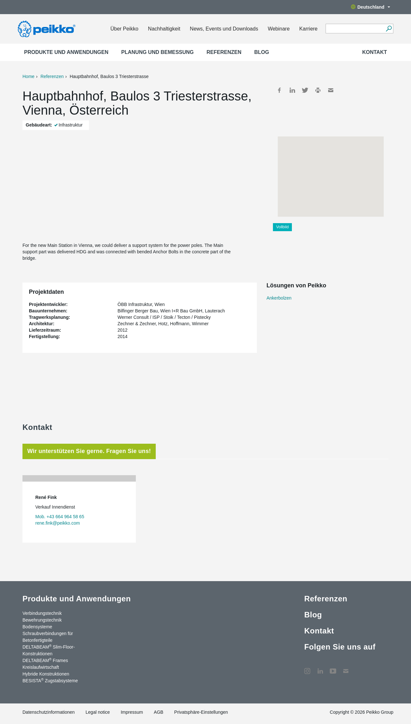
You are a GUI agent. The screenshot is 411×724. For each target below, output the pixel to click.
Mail (331, 90)
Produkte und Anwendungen (66, 52)
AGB (158, 712)
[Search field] (354, 29)
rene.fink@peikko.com (57, 523)
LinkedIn (292, 90)
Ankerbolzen (279, 298)
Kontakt (374, 52)
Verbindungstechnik (42, 613)
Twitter (305, 90)
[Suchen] (389, 28)
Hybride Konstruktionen (45, 673)
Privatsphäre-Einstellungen (201, 712)
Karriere (308, 28)
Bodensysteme (37, 626)
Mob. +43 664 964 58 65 (59, 516)
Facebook (279, 90)
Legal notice (98, 712)
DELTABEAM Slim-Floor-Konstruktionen (48, 650)
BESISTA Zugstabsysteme (50, 680)
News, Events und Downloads (224, 28)
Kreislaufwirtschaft (40, 667)
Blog (261, 52)
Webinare (279, 28)
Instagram (307, 668)
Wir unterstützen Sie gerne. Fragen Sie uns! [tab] (89, 451)
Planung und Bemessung (157, 52)
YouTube (333, 668)
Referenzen (223, 52)
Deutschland (370, 7)
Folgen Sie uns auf (339, 646)
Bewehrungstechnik (42, 620)
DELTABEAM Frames (45, 660)
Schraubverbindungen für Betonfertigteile (47, 637)
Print (318, 90)
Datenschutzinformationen (48, 712)
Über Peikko (124, 28)
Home (28, 76)
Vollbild (282, 227)
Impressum (132, 712)
